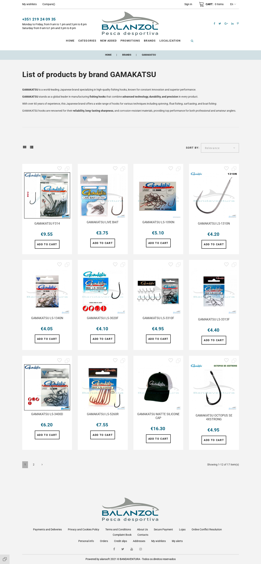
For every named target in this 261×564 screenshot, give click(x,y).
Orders (104, 541)
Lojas (182, 529)
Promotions (130, 40)
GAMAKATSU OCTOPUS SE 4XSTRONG (214, 417)
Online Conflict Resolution (207, 529)
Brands (150, 40)
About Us (142, 529)
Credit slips (120, 541)
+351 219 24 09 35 (39, 19)
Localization (170, 40)
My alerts (177, 541)
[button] (188, 4)
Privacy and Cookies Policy (83, 529)
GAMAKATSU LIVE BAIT (103, 222)
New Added (108, 40)
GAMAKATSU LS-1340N (47, 318)
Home (70, 40)
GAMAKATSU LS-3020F (102, 318)
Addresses (139, 541)
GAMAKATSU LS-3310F (158, 318)
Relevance (212, 148)
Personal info (86, 541)
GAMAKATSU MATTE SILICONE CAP (158, 416)
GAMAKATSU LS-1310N (214, 223)
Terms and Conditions (118, 529)
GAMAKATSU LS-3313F (214, 319)
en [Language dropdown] (233, 4)
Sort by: (192, 147)
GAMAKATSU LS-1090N (158, 222)
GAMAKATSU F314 (47, 223)
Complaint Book (122, 534)
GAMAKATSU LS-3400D (47, 414)
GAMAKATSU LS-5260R (103, 414)
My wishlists (158, 541)
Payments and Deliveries (47, 529)
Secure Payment (163, 529)
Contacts (142, 534)
